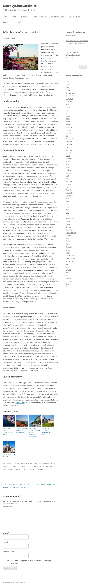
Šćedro (68, 235)
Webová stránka (9, 551)
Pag (67, 178)
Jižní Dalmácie (74, 17)
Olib (67, 176)
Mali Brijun (69, 158)
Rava (67, 204)
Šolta (68, 244)
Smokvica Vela (71, 218)
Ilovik (68, 107)
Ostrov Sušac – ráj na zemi (9, 455)
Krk (67, 136)
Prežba (68, 196)
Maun (68, 161)
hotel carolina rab (14, 466)
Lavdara (69, 144)
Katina (68, 124)
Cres (67, 84)
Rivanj (68, 207)
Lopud (68, 153)
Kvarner (24, 17)
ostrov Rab (20, 403)
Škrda (68, 241)
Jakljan (68, 116)
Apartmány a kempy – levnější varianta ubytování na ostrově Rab (34, 432)
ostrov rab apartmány (28, 466)
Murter (68, 173)
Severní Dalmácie (39, 17)
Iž (66, 113)
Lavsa (68, 147)
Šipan (68, 238)
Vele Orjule (70, 255)
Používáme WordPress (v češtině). (14, 583)
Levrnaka (69, 150)
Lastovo (69, 141)
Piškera (68, 184)
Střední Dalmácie (57, 17)
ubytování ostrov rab (13, 469)
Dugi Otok (69, 99)
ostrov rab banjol (43, 466)
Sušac (68, 224)
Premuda (69, 193)
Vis (67, 267)
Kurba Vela (70, 139)
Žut (67, 287)
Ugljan (68, 250)
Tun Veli (69, 247)
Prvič (67, 198)
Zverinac (69, 281)
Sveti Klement (71, 233)
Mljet (68, 164)
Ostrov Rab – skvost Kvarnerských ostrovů (7, 431)
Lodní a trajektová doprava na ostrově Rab (22, 430)
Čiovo (68, 87)
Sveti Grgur (70, 230)
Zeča (67, 273)
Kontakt (6, 22)
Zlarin (68, 275)
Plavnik (68, 190)
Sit (67, 216)
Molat (68, 167)
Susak (68, 221)
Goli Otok (69, 101)
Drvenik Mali (70, 93)
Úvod (5, 17)
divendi (40, 469)
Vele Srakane (70, 258)
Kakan (68, 119)
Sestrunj (69, 210)
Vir (67, 264)
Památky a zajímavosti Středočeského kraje (47, 431)
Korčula (68, 130)
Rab (29, 222)
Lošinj (68, 156)
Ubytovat (36, 92)
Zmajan (68, 278)
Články (43, 464)
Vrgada (68, 270)
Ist (67, 110)
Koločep (69, 127)
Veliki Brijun (70, 261)
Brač (67, 82)
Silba (67, 213)
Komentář (7, 507)
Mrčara (68, 170)
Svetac (68, 227)
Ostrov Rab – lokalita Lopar (46, 484)
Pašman (69, 181)
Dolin (68, 90)
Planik (68, 187)
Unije (68, 253)
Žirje (67, 284)
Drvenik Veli (70, 96)
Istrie (14, 17)
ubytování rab (27, 469)
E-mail (6, 542)
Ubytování (18, 22)
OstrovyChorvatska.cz (20, 6)
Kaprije (68, 121)
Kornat (68, 133)
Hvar (67, 104)
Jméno (6, 533)
